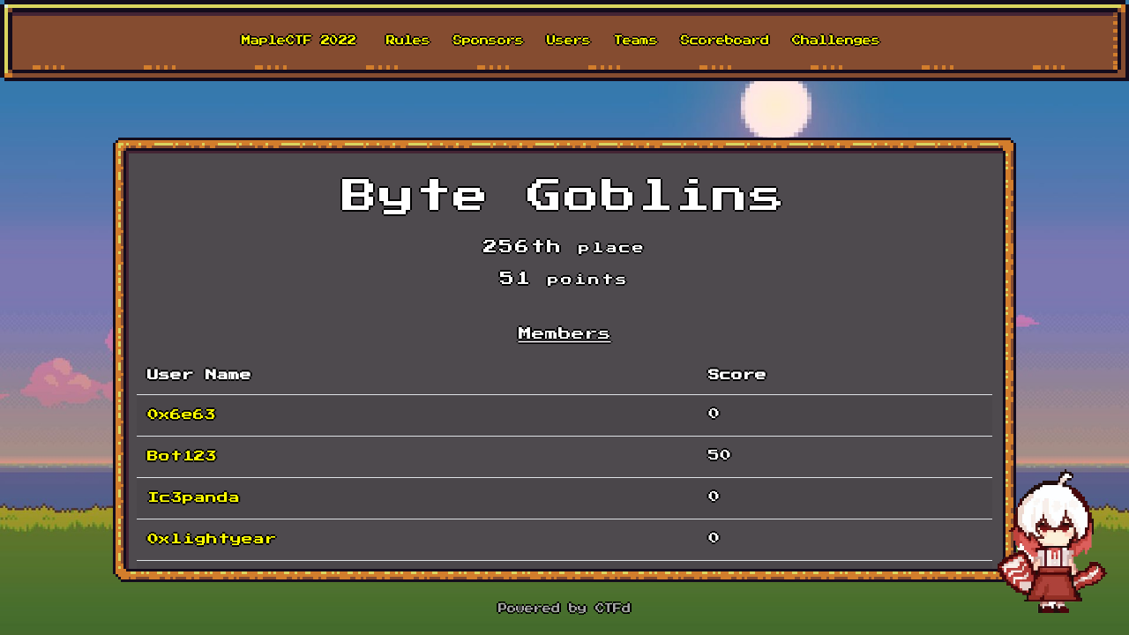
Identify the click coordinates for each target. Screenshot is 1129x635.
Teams (636, 40)
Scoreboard (725, 40)
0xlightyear (212, 539)
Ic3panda (193, 498)
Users (569, 40)
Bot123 (182, 456)
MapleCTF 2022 (299, 40)
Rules (408, 40)
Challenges (836, 40)
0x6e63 (181, 415)
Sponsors (488, 40)
